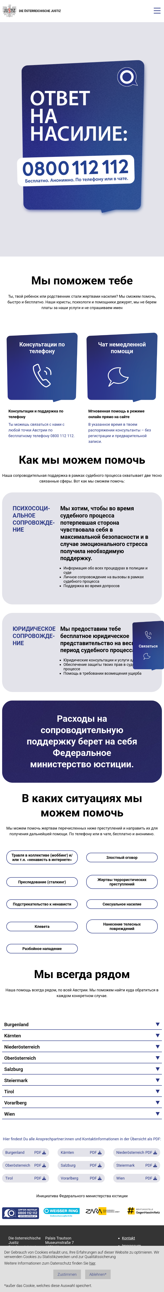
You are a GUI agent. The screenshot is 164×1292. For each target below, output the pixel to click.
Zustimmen (67, 1274)
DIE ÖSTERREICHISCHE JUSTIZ (31, 11)
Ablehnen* (97, 1274)
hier (92, 1263)
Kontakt (128, 1238)
